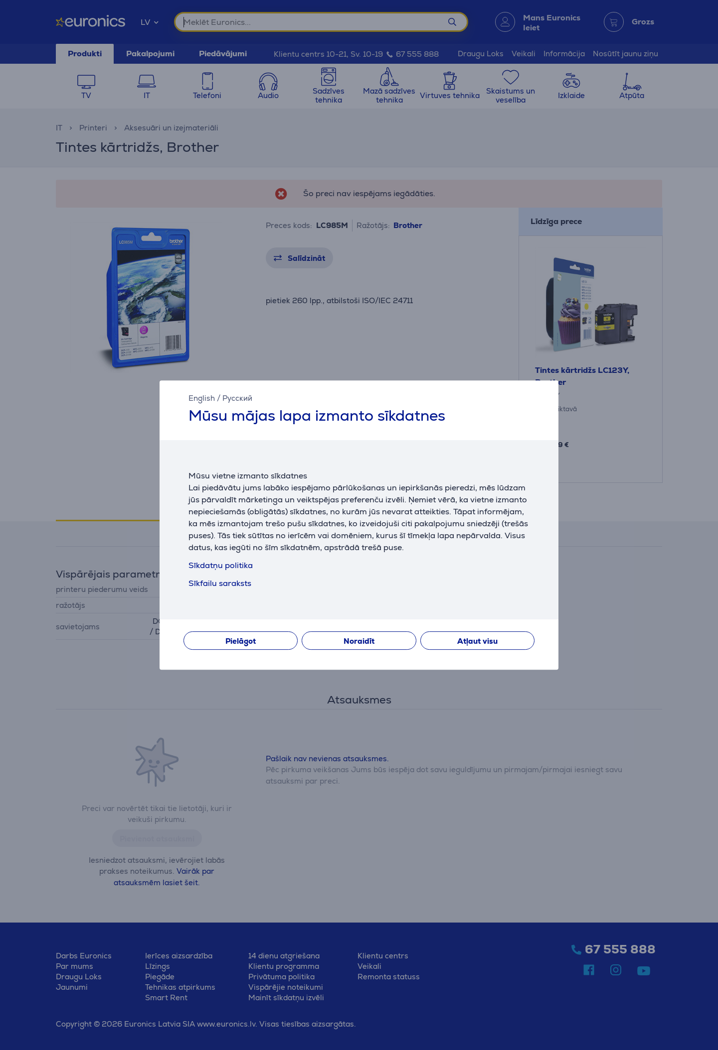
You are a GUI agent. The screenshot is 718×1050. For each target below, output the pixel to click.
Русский (237, 398)
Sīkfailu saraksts (219, 583)
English (201, 398)
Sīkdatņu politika (220, 565)
